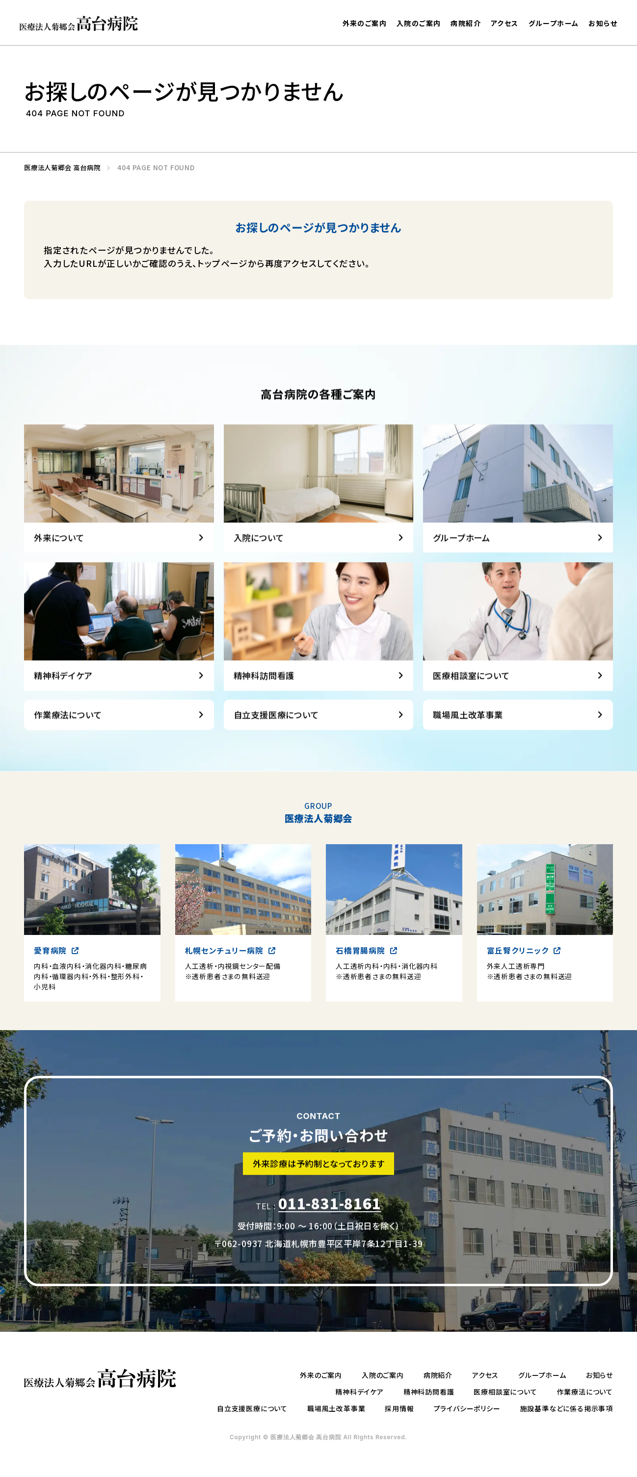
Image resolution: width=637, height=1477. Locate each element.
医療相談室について (505, 1392)
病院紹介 (466, 23)
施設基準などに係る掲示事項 (566, 1408)
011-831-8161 (329, 1222)
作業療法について (585, 1392)
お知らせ (602, 23)
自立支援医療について (252, 1408)
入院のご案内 (419, 23)
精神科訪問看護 (428, 1392)
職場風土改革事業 (336, 1408)
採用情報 (399, 1408)
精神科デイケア (359, 1392)
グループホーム (554, 23)
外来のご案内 (365, 23)
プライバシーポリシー (467, 1408)
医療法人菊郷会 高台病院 (59, 167)
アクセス (505, 23)
